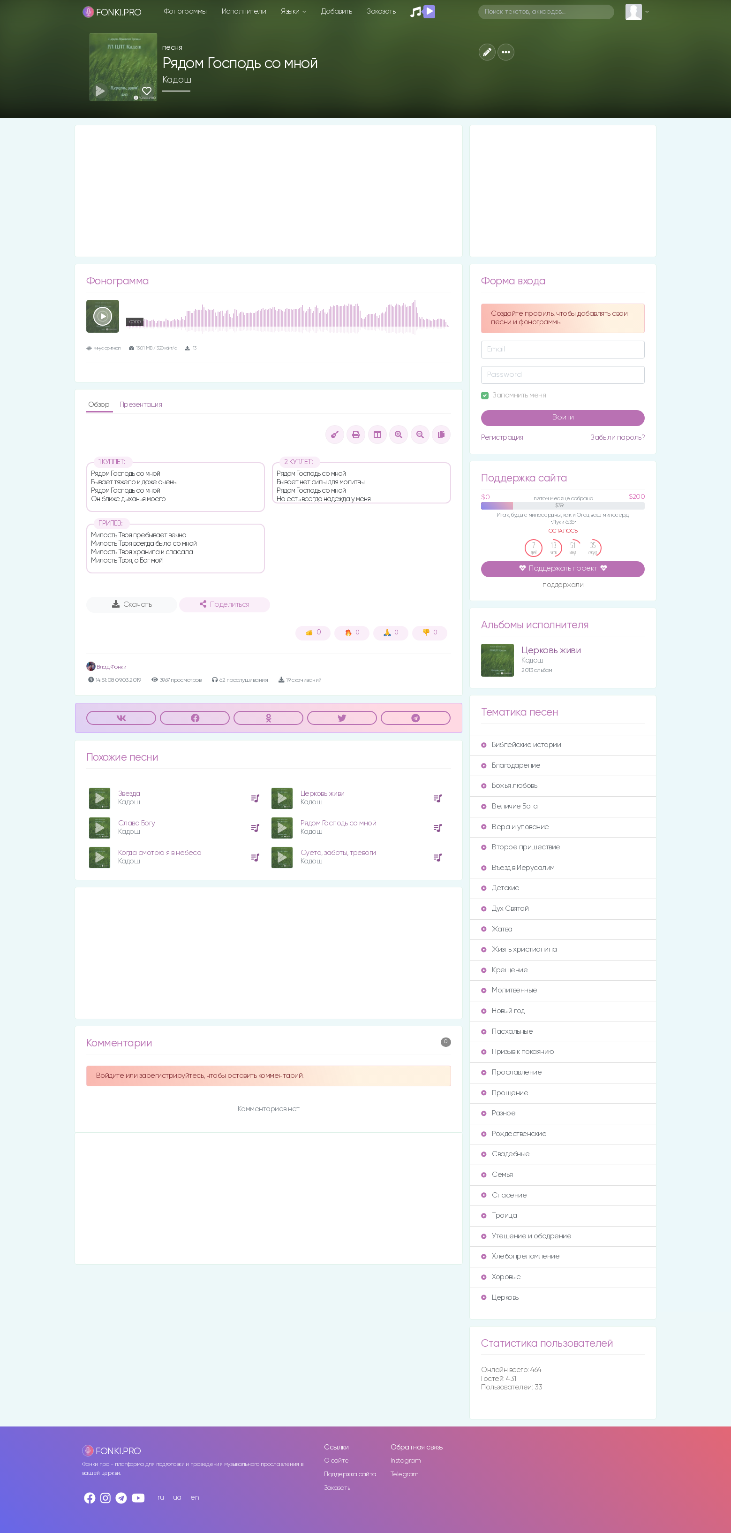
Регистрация (502, 437)
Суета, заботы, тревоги (338, 852)
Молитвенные (509, 990)
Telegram (405, 1474)
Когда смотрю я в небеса (160, 852)
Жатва (496, 929)
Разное (498, 1113)
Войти (563, 417)
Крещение (504, 970)
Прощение (504, 1093)
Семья (497, 1174)
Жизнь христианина (519, 949)
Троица (499, 1215)
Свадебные (505, 1154)
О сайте (336, 1460)
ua (177, 1497)
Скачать (132, 604)
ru (161, 1497)
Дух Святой (504, 908)
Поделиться (224, 604)
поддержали (563, 585)
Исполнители (244, 11)
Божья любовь (509, 785)
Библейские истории (521, 744)
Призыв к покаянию (517, 1051)
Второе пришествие (520, 847)
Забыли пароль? (617, 437)
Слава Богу (136, 823)
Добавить (336, 11)
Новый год (503, 1010)
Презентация (141, 404)
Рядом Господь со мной (339, 823)
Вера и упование (515, 827)
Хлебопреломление (520, 1256)
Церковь (500, 1297)
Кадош (176, 79)
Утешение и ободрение (526, 1236)
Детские (500, 888)
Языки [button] (291, 11)
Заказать (381, 11)
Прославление (511, 1072)
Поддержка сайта (350, 1474)
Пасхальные (507, 1031)
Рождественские (513, 1133)
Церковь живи (323, 793)
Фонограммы (185, 11)
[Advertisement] (269, 191)
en (194, 1497)
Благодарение (510, 765)
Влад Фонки (106, 667)
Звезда (129, 793)
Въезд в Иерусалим (518, 867)
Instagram (406, 1460)
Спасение (504, 1195)
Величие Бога (509, 806)
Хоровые (501, 1277)
